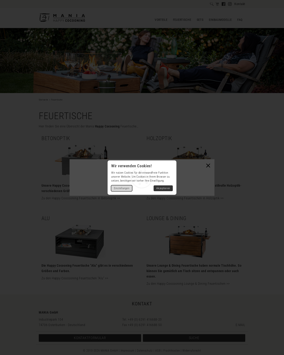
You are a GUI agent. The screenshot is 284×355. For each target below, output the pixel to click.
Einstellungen (121, 188)
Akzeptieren (163, 188)
